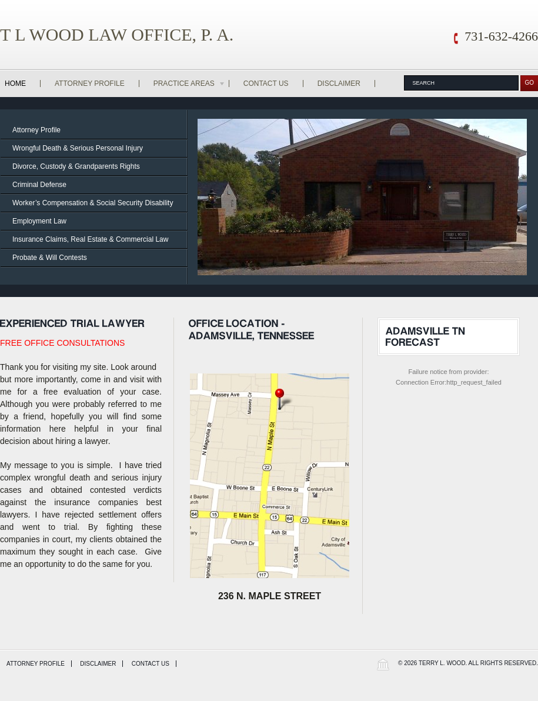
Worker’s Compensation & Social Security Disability (92, 203)
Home (15, 83)
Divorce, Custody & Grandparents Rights (76, 166)
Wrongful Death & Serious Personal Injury (77, 148)
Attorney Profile (90, 83)
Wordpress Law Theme (382, 664)
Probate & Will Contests (49, 257)
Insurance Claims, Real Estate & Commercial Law (90, 239)
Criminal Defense (39, 185)
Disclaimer (339, 83)
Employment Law (39, 221)
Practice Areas (189, 83)
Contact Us (266, 83)
